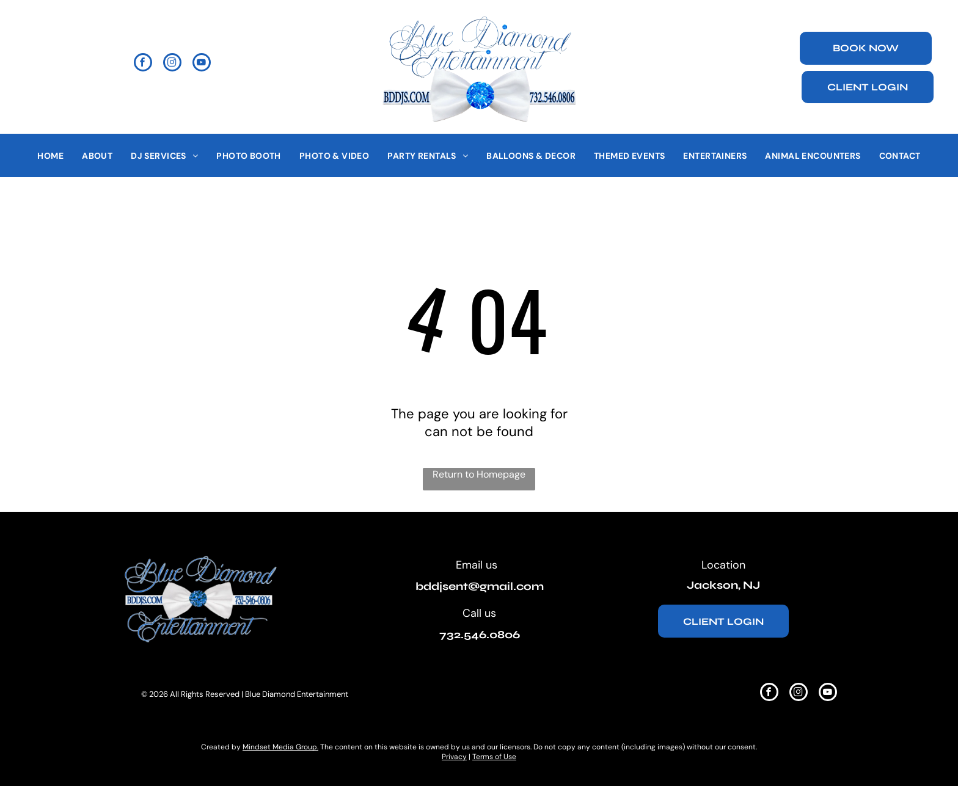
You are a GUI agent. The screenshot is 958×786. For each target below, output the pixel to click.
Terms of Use (494, 757)
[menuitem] (50, 155)
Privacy (454, 757)
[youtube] (201, 64)
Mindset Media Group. (280, 747)
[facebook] (143, 64)
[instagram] (172, 64)
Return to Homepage (479, 474)
